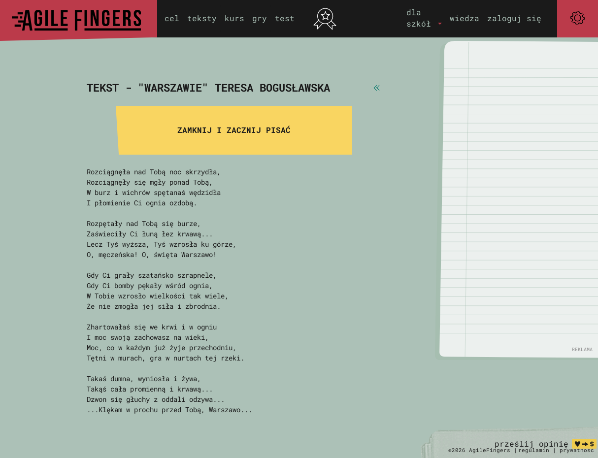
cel (172, 18)
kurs (234, 18)
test (285, 18)
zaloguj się (514, 18)
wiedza (464, 18)
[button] (424, 18)
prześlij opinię (531, 443)
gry (259, 18)
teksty (202, 18)
